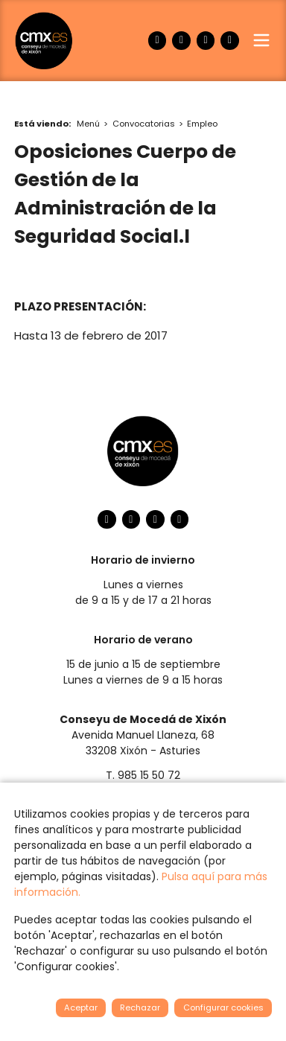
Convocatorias (143, 124)
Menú (88, 124)
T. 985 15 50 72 (143, 775)
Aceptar (81, 1007)
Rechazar (140, 1007)
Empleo (202, 124)
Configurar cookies (223, 1007)
